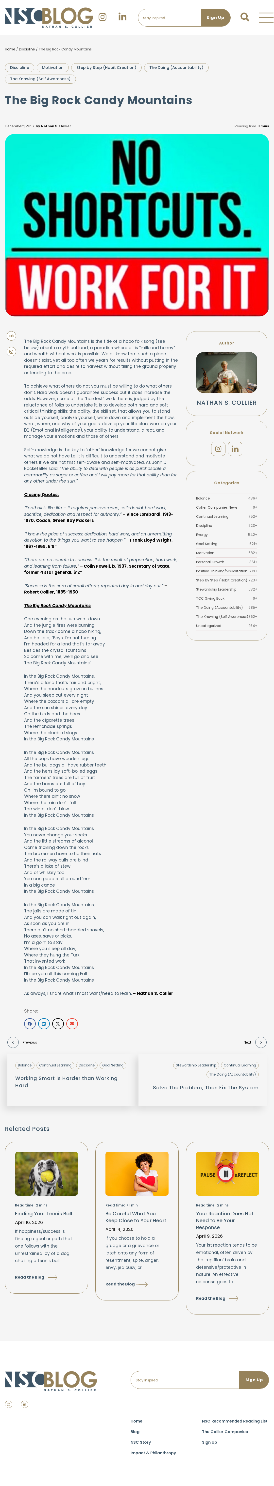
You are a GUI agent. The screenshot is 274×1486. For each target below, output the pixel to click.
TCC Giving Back (226, 598)
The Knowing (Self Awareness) (40, 79)
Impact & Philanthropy (153, 1453)
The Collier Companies (225, 1432)
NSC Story (141, 1442)
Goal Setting (226, 544)
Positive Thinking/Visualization (226, 571)
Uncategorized (226, 626)
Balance (226, 498)
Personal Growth (226, 562)
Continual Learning (226, 516)
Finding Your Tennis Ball (43, 1213)
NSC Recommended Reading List (235, 1421)
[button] (266, 18)
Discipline (27, 49)
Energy (226, 535)
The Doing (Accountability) (176, 67)
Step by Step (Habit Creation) (106, 67)
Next (255, 1042)
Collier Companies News (226, 507)
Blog (135, 1432)
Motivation (53, 67)
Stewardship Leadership (226, 589)
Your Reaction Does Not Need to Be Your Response (225, 1220)
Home (10, 49)
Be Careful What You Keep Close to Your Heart (135, 1217)
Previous (22, 1042)
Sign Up (209, 1442)
